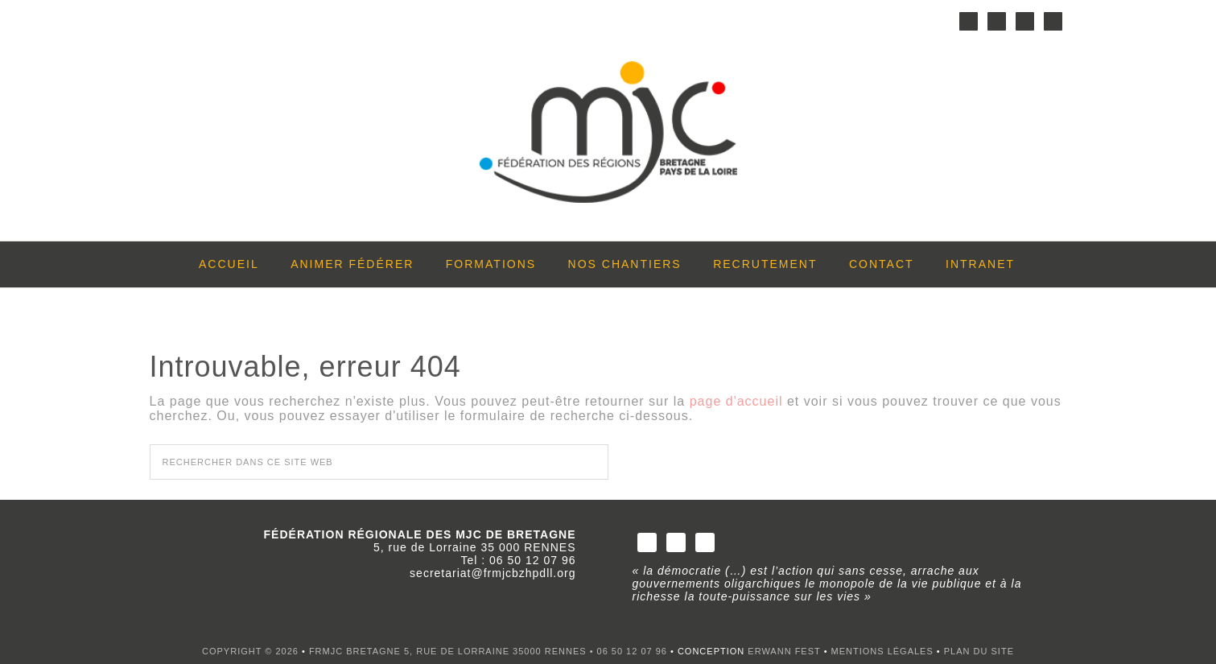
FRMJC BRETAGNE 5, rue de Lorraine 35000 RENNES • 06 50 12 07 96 (489, 651)
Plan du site (979, 651)
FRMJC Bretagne (608, 136)
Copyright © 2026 (250, 651)
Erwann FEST (784, 651)
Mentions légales (882, 651)
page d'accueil (736, 401)
